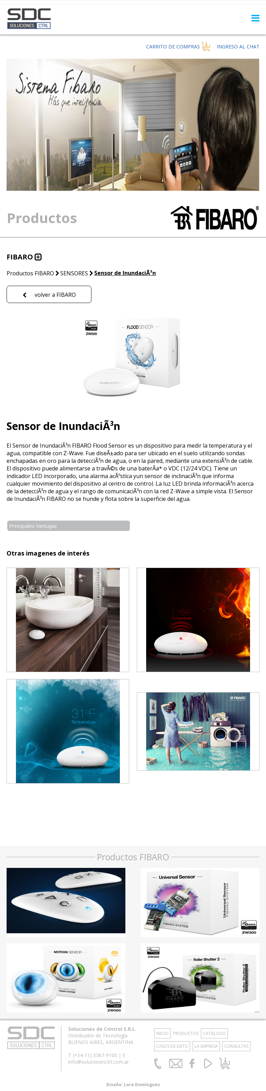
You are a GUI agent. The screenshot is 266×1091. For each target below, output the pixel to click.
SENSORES (74, 273)
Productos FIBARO (30, 273)
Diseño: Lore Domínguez (133, 1085)
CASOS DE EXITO (172, 1046)
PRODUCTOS (185, 1033)
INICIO (162, 1033)
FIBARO (20, 257)
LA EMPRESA (206, 1046)
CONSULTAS (236, 1046)
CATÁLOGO (214, 1033)
